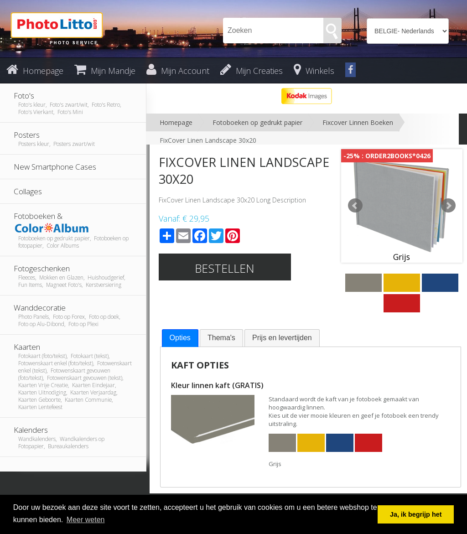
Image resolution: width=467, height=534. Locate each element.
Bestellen (224, 268)
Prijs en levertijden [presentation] (282, 338)
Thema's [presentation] (221, 338)
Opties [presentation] (180, 338)
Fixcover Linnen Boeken (357, 122)
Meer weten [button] (86, 520)
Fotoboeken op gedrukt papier (257, 122)
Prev (355, 205)
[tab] (180, 338)
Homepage (176, 122)
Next (448, 205)
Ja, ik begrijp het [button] (416, 514)
